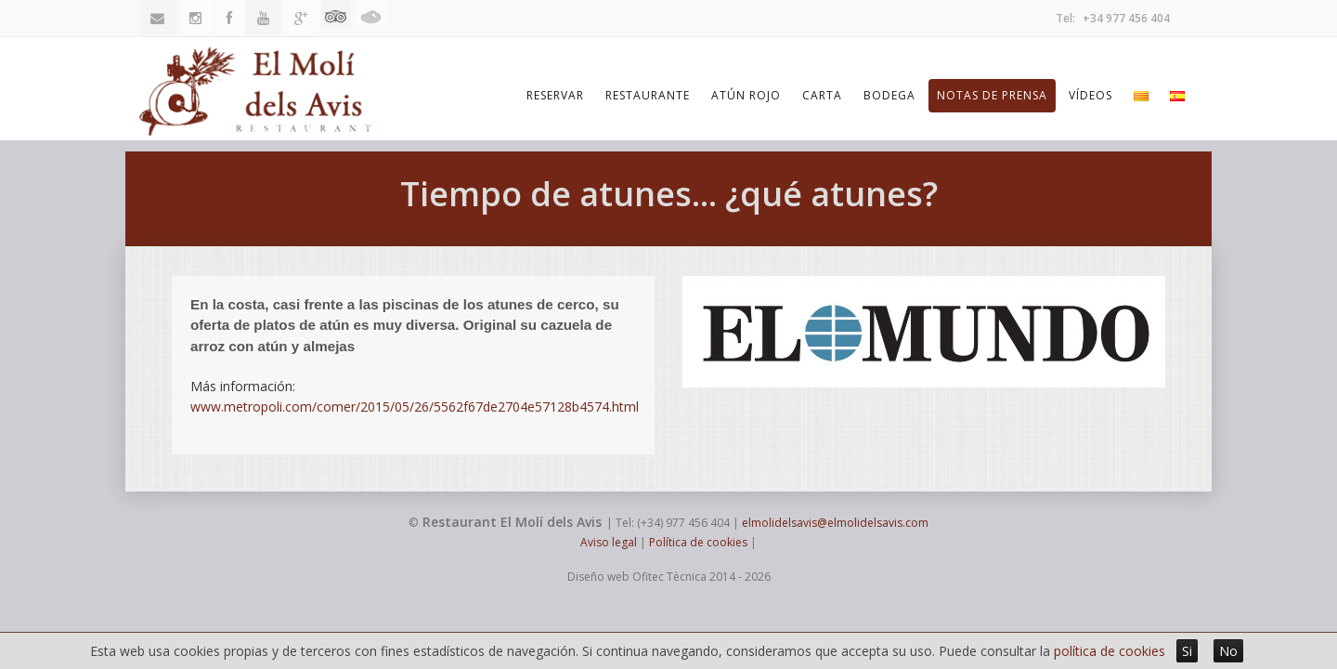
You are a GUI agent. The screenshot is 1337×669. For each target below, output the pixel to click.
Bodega (889, 95)
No (1228, 651)
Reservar (555, 95)
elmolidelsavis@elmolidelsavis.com (835, 523)
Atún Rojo (746, 95)
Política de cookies (698, 542)
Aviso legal (608, 542)
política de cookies (1109, 651)
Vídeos (1090, 95)
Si (1187, 651)
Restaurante (647, 95)
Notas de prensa (992, 95)
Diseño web (598, 576)
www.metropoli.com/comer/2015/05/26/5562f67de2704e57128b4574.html (414, 406)
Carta (822, 95)
